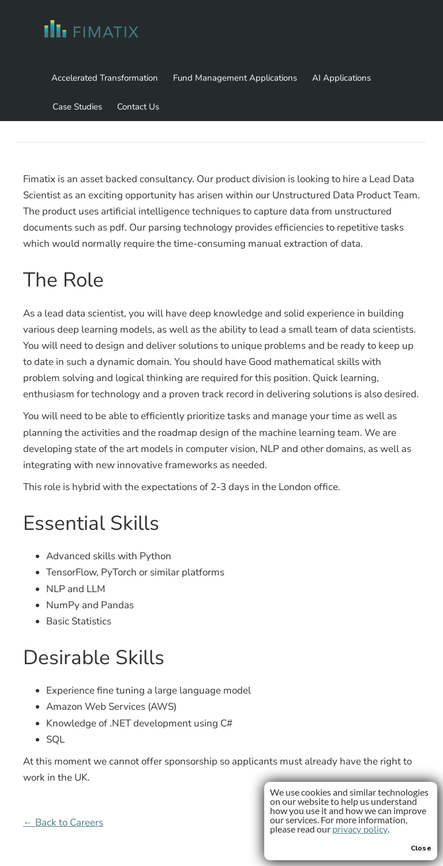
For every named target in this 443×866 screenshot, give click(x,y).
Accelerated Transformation (104, 78)
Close (421, 848)
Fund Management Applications (235, 78)
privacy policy (360, 829)
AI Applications (341, 78)
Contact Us (138, 106)
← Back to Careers (63, 822)
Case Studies (77, 106)
